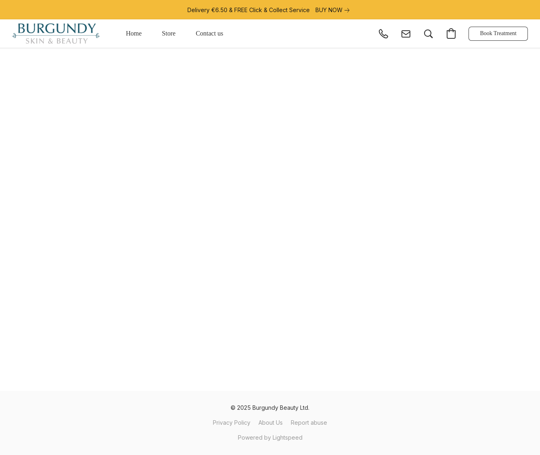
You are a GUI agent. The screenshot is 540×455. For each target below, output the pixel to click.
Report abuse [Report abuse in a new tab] (309, 422)
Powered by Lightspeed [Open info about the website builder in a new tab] (270, 437)
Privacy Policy (231, 422)
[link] (334, 10)
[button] (56, 33)
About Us (270, 422)
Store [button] (169, 33)
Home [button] (134, 33)
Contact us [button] (209, 33)
